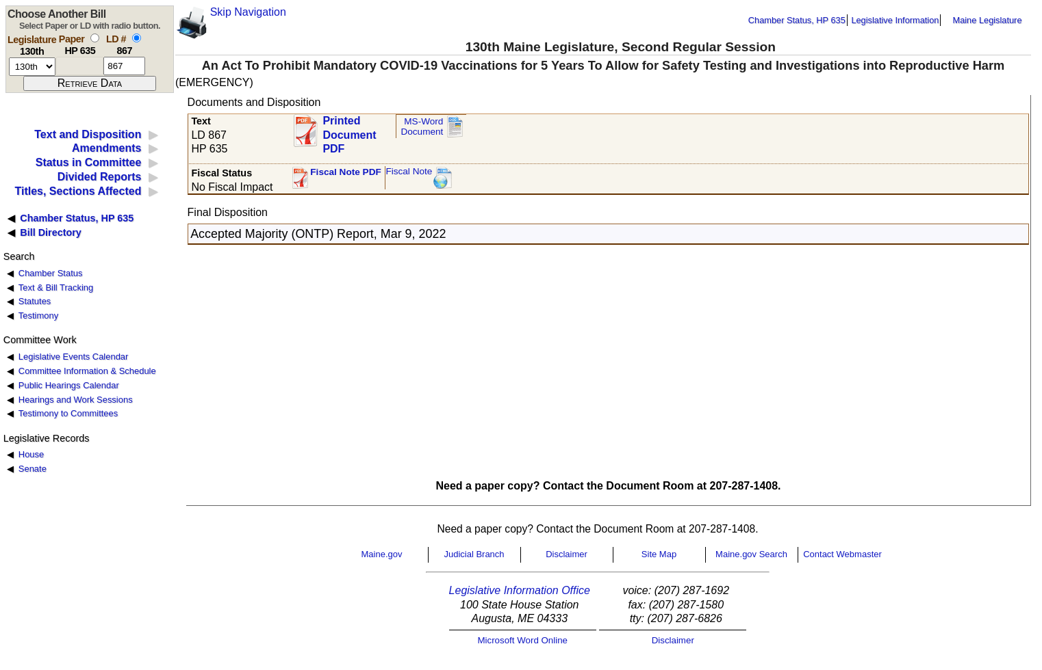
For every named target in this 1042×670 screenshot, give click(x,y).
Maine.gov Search (751, 554)
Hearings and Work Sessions (75, 399)
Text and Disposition (87, 134)
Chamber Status (50, 273)
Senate (32, 469)
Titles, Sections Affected (77, 191)
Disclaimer (566, 554)
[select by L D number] (136, 38)
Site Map (658, 554)
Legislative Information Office (519, 590)
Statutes (34, 301)
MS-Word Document (422, 126)
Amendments (106, 148)
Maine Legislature (986, 20)
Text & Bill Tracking (55, 287)
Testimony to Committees (68, 413)
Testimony (38, 315)
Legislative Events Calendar (73, 356)
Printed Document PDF (349, 131)
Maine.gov (382, 554)
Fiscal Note (408, 171)
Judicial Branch (474, 554)
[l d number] (124, 66)
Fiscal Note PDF (345, 172)
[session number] (32, 66)
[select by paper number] (94, 38)
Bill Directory (50, 232)
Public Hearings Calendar (68, 385)
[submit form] (89, 83)
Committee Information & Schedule (87, 371)
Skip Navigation (248, 12)
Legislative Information (895, 20)
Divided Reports (100, 177)
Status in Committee (89, 162)
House (31, 454)
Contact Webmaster (842, 554)
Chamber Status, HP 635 (797, 20)
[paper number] (79, 66)
